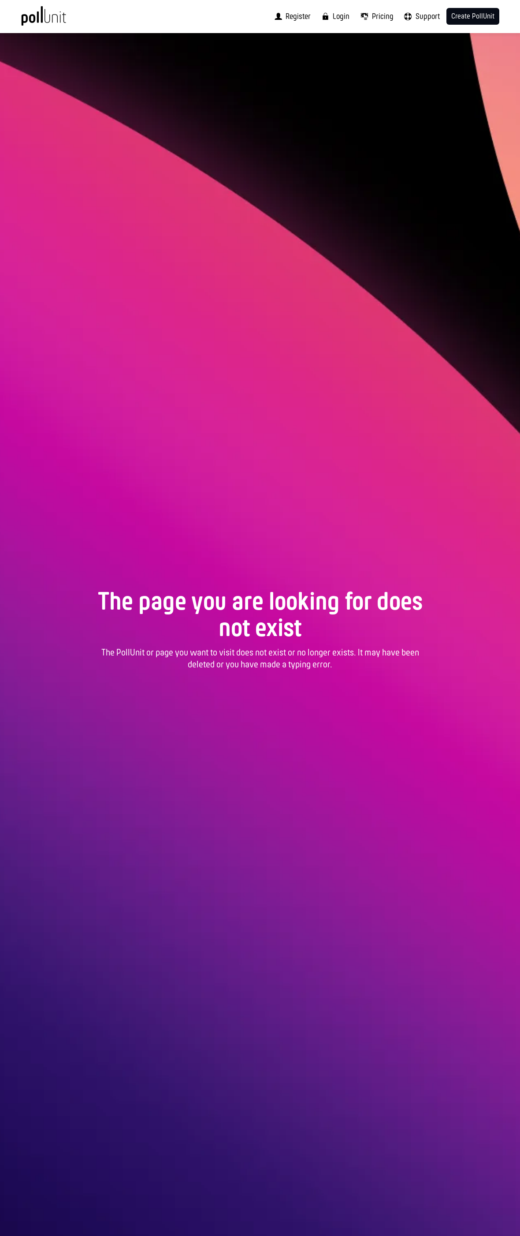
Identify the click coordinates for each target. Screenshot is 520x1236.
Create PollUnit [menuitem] (472, 16)
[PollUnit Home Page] (57, 19)
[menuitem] (290, 16)
